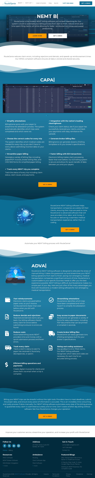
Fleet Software (37, 463)
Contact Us (65, 450)
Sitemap (89, 474)
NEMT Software (20, 474)
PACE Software (8, 458)
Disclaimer (79, 474)
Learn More (37, 36)
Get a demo (85, 3)
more (6, 466)
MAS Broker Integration (10, 463)
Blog (57, 3)
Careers (46, 474)
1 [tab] (46, 115)
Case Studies (42, 3)
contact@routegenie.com (70, 445)
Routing (35, 458)
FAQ (50, 3)
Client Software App (39, 460)
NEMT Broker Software (10, 460)
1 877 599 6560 (68, 3)
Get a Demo (47, 184)
